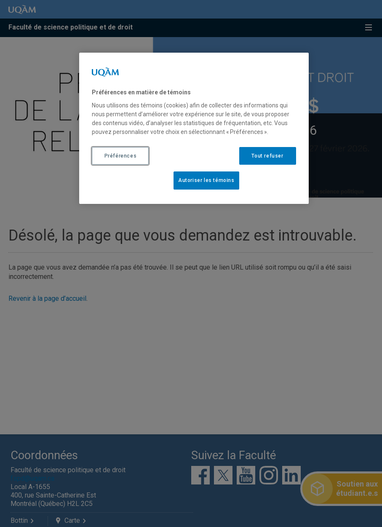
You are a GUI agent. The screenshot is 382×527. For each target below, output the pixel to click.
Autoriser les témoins (206, 180)
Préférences (120, 156)
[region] (193, 128)
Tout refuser (267, 156)
